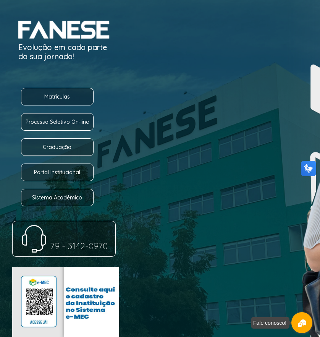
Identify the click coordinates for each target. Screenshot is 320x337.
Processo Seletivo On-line (57, 121)
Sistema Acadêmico (57, 197)
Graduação (57, 147)
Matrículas (57, 96)
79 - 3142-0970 (64, 245)
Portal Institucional (57, 172)
